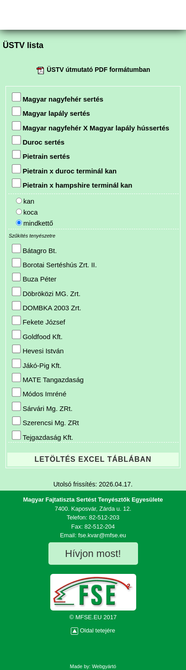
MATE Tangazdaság (48, 378)
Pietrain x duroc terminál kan (64, 169)
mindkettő (34, 223)
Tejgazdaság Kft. (42, 436)
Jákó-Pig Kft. (36, 364)
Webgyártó (104, 666)
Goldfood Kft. (37, 335)
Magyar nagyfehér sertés (57, 97)
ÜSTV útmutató (70, 69)
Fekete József (38, 321)
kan (25, 201)
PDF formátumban (122, 69)
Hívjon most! (93, 553)
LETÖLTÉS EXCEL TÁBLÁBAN (92, 459)
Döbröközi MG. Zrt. (46, 292)
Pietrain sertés (40, 155)
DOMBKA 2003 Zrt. (46, 306)
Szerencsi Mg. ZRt (45, 421)
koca (27, 212)
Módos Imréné (39, 393)
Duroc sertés (38, 140)
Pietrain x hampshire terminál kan (72, 183)
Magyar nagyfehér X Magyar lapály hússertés (90, 126)
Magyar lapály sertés (51, 112)
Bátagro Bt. (34, 249)
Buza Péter (34, 278)
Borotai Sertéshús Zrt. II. (54, 263)
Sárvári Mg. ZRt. (42, 407)
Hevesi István (38, 350)
